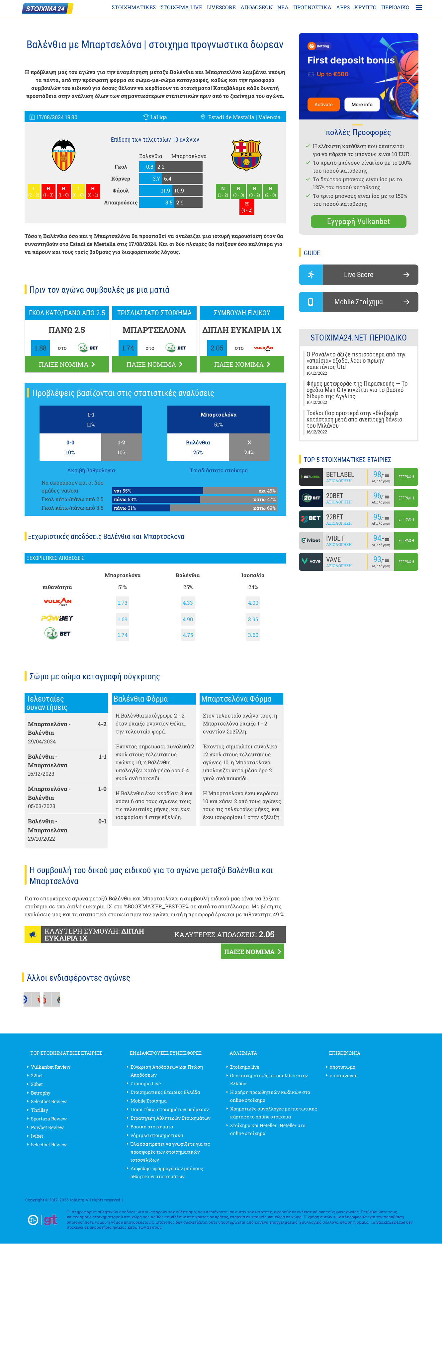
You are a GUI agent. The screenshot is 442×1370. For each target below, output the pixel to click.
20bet (37, 1084)
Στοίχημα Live (146, 1083)
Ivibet (37, 1136)
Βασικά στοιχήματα (152, 1126)
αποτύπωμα (342, 1067)
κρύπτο (365, 7)
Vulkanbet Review (50, 1067)
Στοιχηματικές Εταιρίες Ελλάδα (165, 1092)
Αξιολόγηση (339, 480)
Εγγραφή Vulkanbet (358, 221)
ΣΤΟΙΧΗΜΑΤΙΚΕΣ (134, 7)
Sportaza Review (49, 1118)
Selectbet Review (49, 1101)
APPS (343, 7)
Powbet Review (47, 1127)
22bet (37, 1075)
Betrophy (40, 1093)
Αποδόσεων (256, 7)
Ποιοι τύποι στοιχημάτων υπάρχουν (170, 1109)
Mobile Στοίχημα (149, 1101)
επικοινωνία (344, 1075)
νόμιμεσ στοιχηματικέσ (157, 1135)
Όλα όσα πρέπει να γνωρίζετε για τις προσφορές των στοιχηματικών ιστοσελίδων (170, 1152)
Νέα (283, 7)
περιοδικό (395, 7)
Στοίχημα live (181, 7)
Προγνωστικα (312, 7)
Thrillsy (39, 1110)
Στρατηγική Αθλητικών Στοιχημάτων (171, 1118)
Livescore (221, 7)
